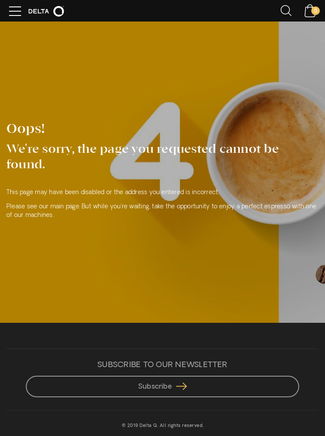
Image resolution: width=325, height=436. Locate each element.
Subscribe (162, 386)
